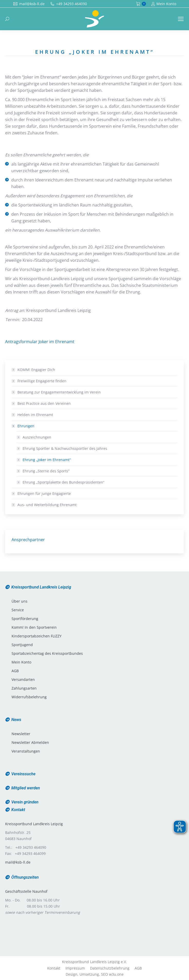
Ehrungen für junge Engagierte (44, 493)
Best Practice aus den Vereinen (44, 403)
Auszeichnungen (37, 437)
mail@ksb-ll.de (18, 862)
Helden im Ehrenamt (35, 414)
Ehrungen (23, 425)
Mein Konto (163, 3)
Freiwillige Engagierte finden (41, 380)
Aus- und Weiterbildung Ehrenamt (47, 504)
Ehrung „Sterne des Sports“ (46, 471)
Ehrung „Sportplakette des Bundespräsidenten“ (63, 482)
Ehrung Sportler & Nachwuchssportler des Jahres (65, 448)
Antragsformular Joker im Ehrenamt (39, 341)
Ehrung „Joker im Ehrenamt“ (47, 459)
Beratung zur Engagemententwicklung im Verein (59, 392)
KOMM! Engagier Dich (36, 369)
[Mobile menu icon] (181, 19)
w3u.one (116, 974)
